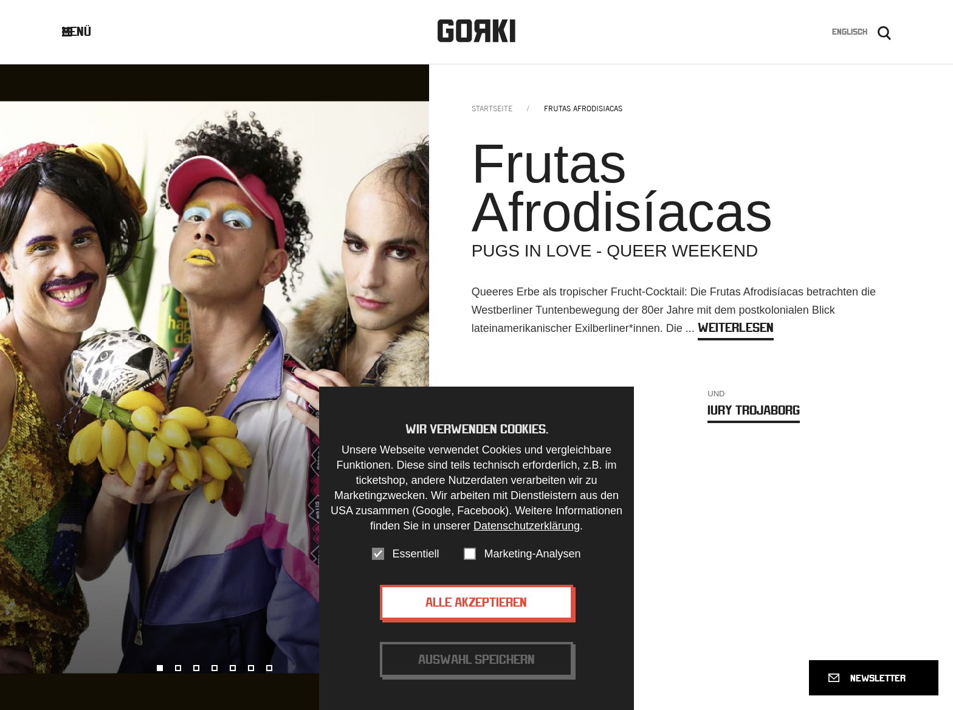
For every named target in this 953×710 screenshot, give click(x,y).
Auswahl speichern (476, 665)
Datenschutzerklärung (526, 531)
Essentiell (415, 559)
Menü (86, 31)
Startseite (492, 108)
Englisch (849, 31)
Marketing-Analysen (532, 559)
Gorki (476, 31)
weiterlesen (736, 327)
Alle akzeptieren (476, 607)
